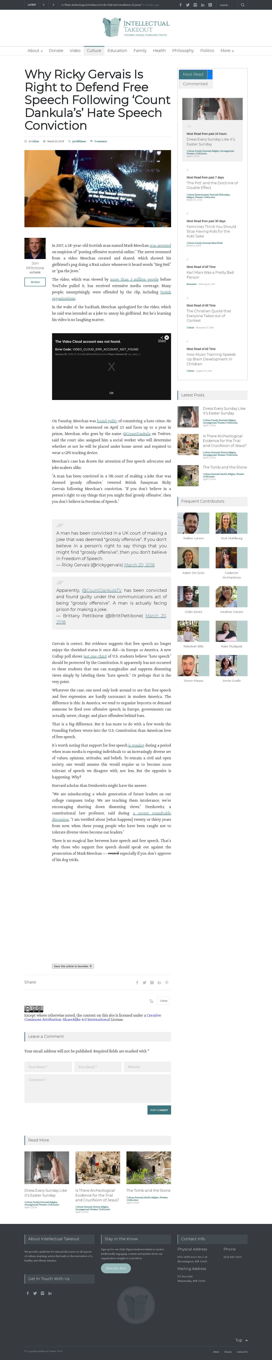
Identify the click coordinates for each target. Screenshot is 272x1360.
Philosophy (183, 50)
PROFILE (35, 282)
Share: (30, 982)
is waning (136, 745)
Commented (195, 84)
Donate (56, 50)
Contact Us (242, 1351)
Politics (207, 50)
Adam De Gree (193, 572)
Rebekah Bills (193, 646)
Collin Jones (193, 611)
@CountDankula (137, 433)
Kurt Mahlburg (231, 538)
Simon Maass (193, 680)
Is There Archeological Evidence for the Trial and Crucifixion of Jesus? (101, 4)
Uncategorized (31, 1204)
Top (238, 1340)
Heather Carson (231, 611)
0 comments (100, 141)
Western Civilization (49, 1204)
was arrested (160, 245)
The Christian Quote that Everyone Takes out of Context (209, 316)
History (96, 1206)
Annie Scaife (232, 680)
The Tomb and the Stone (148, 1191)
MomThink (217, 242)
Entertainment (202, 194)
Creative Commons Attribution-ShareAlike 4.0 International (92, 1017)
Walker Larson (193, 538)
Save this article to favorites (73, 966)
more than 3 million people (134, 279)
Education (117, 50)
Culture (94, 50)
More (225, 50)
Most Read (193, 74)
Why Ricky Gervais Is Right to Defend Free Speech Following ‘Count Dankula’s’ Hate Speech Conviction (97, 100)
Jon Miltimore (79, 141)
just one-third (95, 656)
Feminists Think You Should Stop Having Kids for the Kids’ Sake (211, 231)
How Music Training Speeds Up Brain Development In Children (211, 359)
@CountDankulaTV (102, 590)
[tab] (195, 74)
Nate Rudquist (231, 646)
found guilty (107, 420)
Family (140, 50)
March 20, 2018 (139, 564)
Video (75, 50)
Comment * (97, 1088)
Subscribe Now (116, 1268)
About (33, 50)
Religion (53, 1202)
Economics (192, 284)
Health (159, 50)
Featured (44, 1202)
